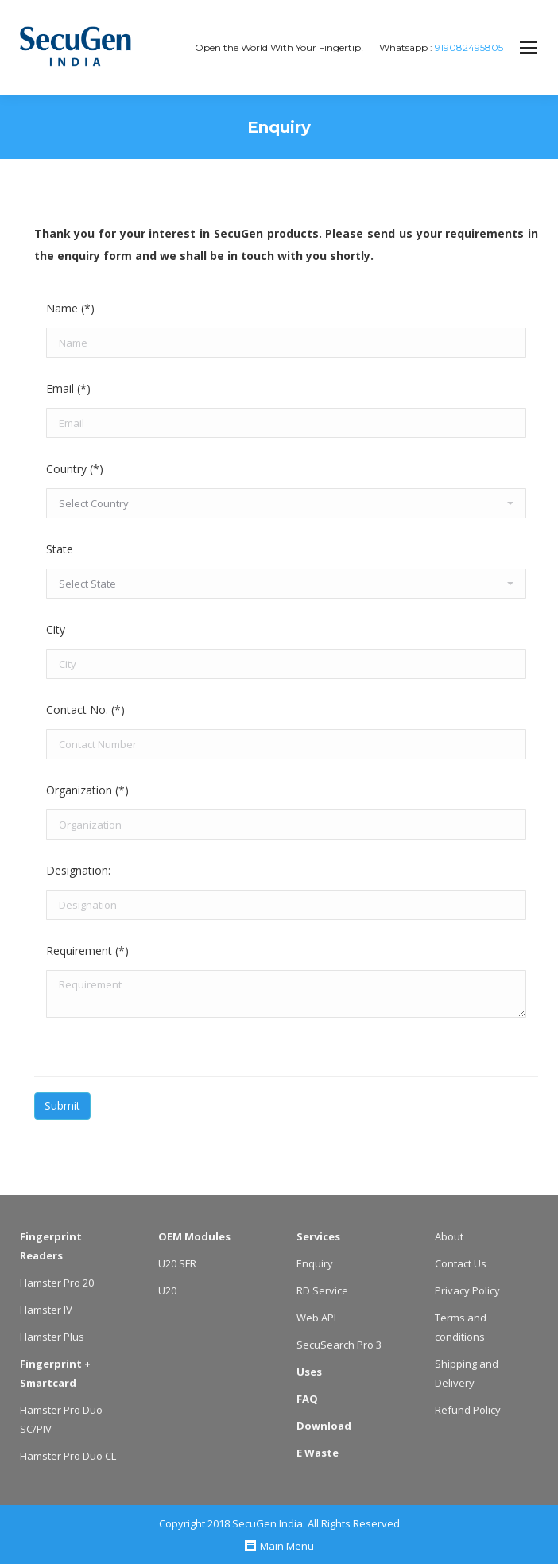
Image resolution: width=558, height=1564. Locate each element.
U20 (167, 1290)
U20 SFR (177, 1263)
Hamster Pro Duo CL (68, 1456)
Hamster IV (46, 1309)
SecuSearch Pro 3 (339, 1344)
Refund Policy (468, 1410)
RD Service (322, 1290)
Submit (62, 1105)
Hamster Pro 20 (57, 1282)
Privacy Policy (467, 1290)
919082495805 (469, 47)
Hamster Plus (52, 1336)
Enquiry (314, 1263)
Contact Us (460, 1263)
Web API (316, 1317)
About (449, 1236)
